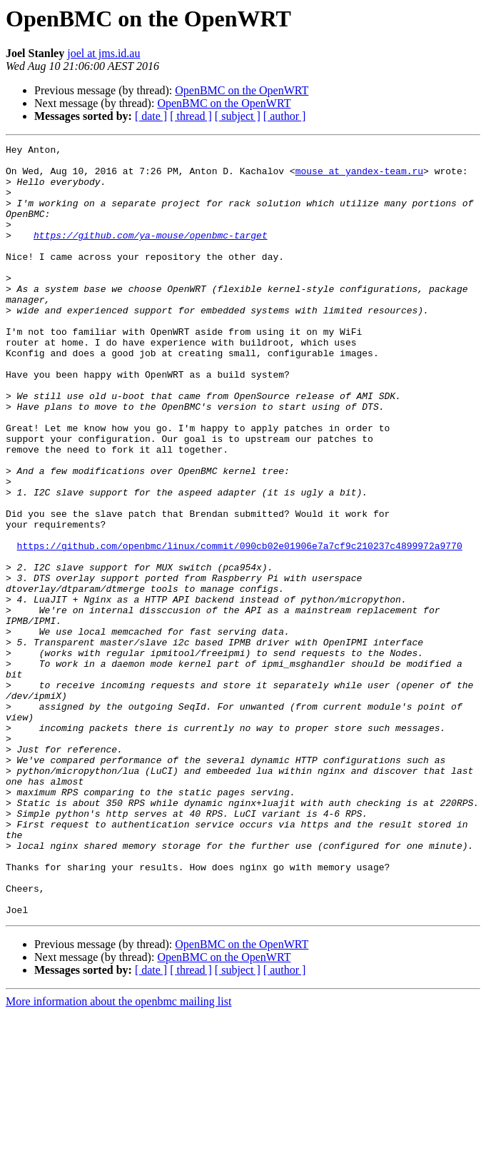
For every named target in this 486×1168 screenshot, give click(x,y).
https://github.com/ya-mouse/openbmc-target (151, 254)
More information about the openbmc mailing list (118, 1155)
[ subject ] (237, 116)
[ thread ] (191, 116)
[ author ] (284, 116)
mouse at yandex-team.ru (359, 177)
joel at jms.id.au (103, 53)
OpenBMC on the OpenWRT (241, 90)
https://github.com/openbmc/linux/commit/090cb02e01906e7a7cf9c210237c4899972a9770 (239, 626)
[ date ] (151, 116)
